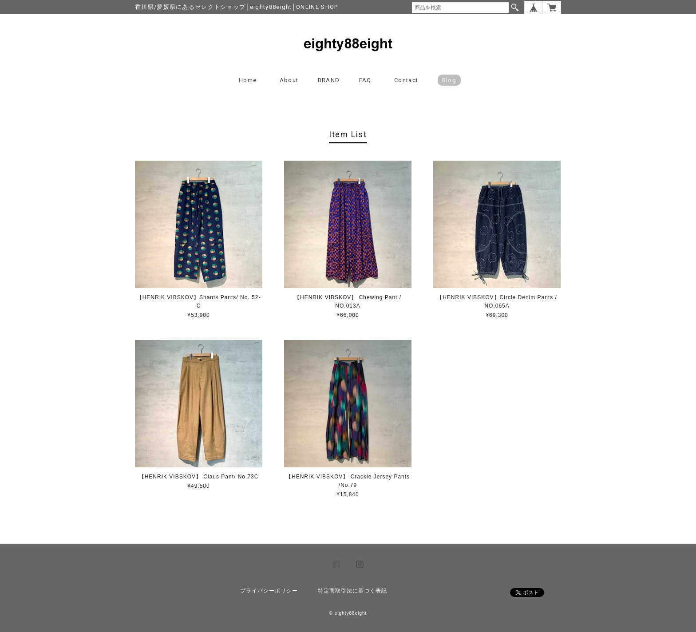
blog (449, 80)
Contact (406, 80)
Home (248, 80)
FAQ (365, 80)
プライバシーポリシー (269, 591)
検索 (515, 7)
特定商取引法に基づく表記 (352, 591)
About (289, 80)
